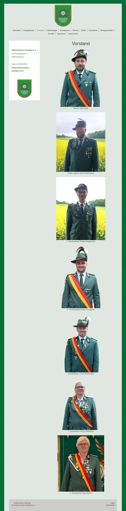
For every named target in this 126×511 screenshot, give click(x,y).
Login (112, 503)
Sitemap (27, 503)
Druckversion (18, 503)
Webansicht (110, 505)
